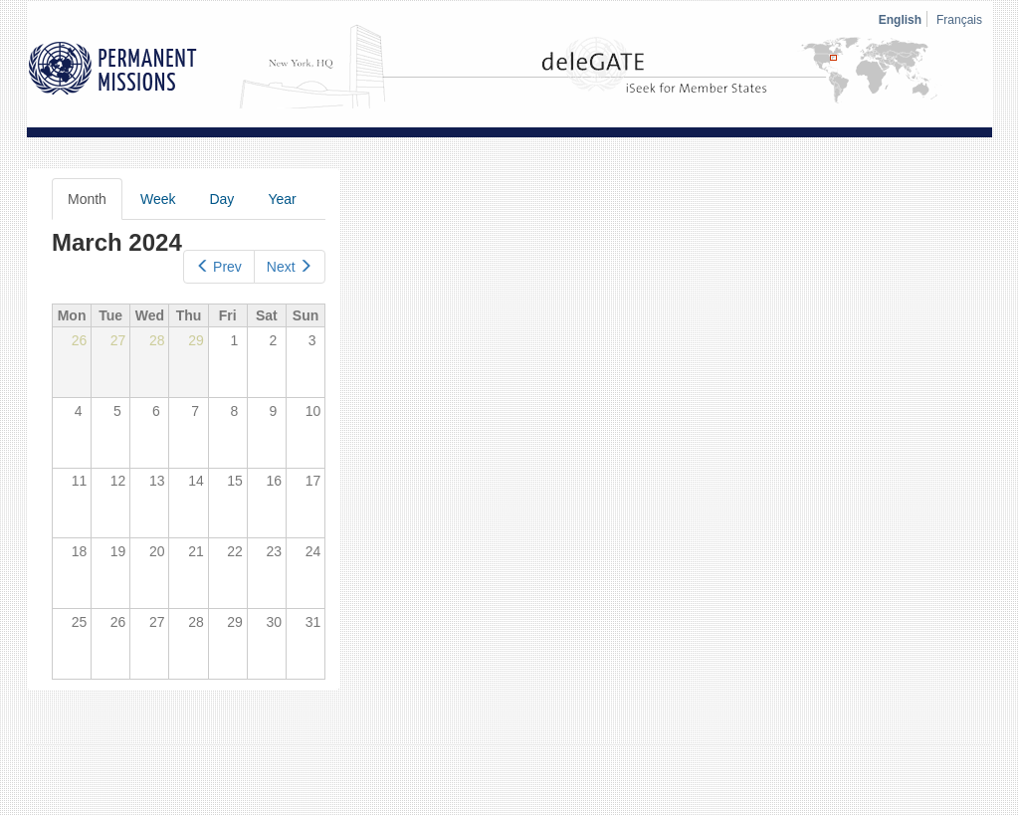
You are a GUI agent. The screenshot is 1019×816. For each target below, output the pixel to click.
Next (289, 267)
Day (221, 199)
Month (95, 204)
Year (282, 199)
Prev (219, 267)
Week (158, 199)
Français (959, 20)
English (900, 20)
